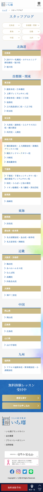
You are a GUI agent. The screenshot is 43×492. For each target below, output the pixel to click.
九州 (31, 38)
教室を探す (21, 398)
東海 (11, 31)
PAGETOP (39, 489)
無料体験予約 (14, 487)
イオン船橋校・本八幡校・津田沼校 (22, 187)
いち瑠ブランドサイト (15, 431)
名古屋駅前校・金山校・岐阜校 (20, 237)
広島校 (10, 331)
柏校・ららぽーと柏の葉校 (18, 183)
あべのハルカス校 (14, 268)
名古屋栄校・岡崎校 (15, 241)
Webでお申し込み (21, 406)
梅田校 (10, 263)
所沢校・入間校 (14, 132)
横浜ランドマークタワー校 (18, 153)
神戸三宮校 (12, 295)
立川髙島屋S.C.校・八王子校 (19, 106)
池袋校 (10, 102)
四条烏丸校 (12, 281)
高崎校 (10, 201)
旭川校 (10, 66)
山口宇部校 (12, 345)
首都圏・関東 (31, 25)
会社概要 (9, 436)
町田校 (10, 110)
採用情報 (9, 445)
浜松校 (10, 223)
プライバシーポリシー (15, 440)
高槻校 (10, 276)
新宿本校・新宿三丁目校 (17, 97)
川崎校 (10, 157)
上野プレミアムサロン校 (17, 93)
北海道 (11, 25)
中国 (11, 38)
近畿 (31, 31)
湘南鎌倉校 (12, 161)
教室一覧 (32, 490)
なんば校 (11, 272)
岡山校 (10, 317)
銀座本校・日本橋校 (15, 89)
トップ (4, 10)
